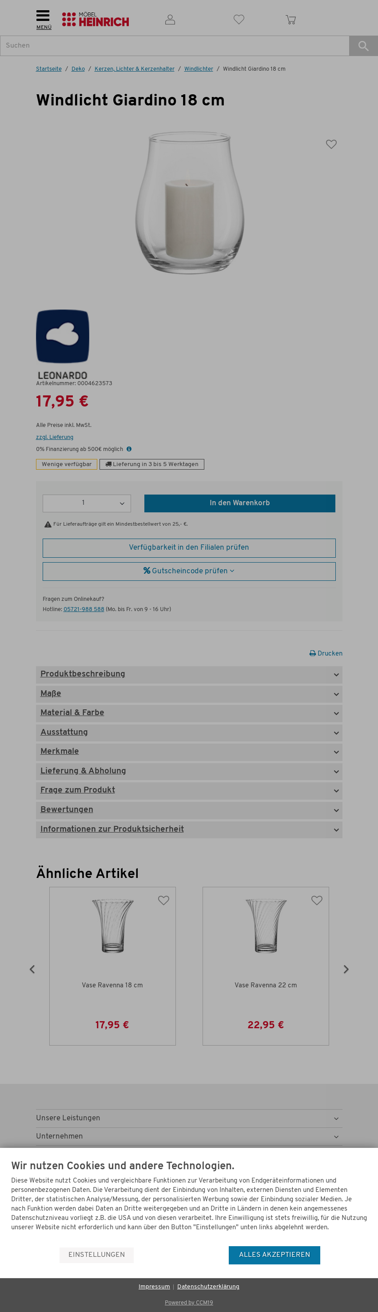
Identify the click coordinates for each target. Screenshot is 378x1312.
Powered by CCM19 (189, 1303)
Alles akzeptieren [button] (274, 1255)
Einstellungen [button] (96, 1255)
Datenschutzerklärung (208, 1287)
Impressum (154, 1287)
